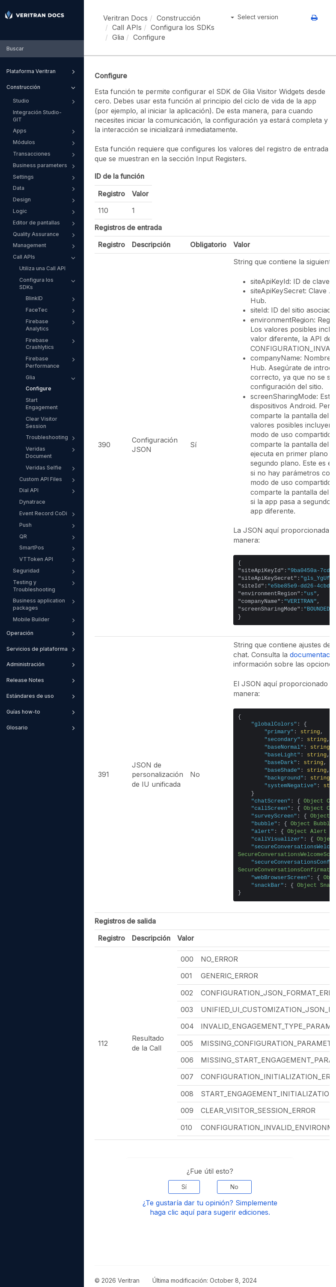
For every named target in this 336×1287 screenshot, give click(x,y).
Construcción (42, 87)
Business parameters (45, 166)
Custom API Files (48, 480)
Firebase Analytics (52, 325)
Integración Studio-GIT (37, 116)
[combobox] (42, 49)
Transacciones (45, 154)
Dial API (48, 491)
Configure (38, 388)
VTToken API (48, 560)
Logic (45, 212)
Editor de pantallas (45, 223)
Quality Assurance (45, 235)
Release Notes (42, 680)
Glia (52, 378)
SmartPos (48, 548)
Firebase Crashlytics (52, 344)
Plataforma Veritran (42, 72)
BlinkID (52, 299)
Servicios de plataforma (42, 649)
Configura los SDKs (48, 283)
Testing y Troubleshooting (45, 586)
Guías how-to (42, 712)
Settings (45, 178)
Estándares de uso (42, 696)
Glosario (42, 728)
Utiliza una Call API (42, 268)
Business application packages (45, 604)
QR (48, 537)
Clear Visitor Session (41, 422)
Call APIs (45, 258)
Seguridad (45, 571)
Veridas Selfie (52, 468)
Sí (184, 1186)
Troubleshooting (52, 438)
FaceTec (52, 311)
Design (45, 200)
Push (48, 526)
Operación (42, 633)
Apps (45, 131)
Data (45, 189)
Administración (42, 665)
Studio (45, 101)
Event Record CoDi (48, 514)
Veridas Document (52, 452)
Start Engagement (42, 403)
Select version (254, 17)
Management (45, 246)
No (234, 1186)
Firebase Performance (52, 362)
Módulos (45, 143)
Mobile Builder (45, 620)
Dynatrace (32, 502)
